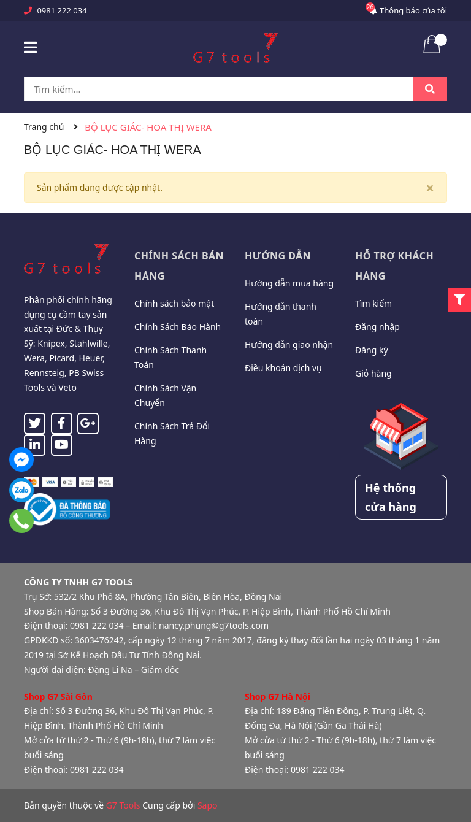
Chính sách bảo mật (174, 303)
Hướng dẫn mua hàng (289, 283)
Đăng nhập (377, 326)
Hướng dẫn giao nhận (289, 344)
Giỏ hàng (373, 373)
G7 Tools (123, 805)
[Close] (429, 187)
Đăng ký (371, 350)
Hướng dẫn (278, 256)
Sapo (207, 805)
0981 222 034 (61, 10)
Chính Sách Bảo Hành (177, 326)
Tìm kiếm (373, 303)
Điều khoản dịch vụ (283, 368)
